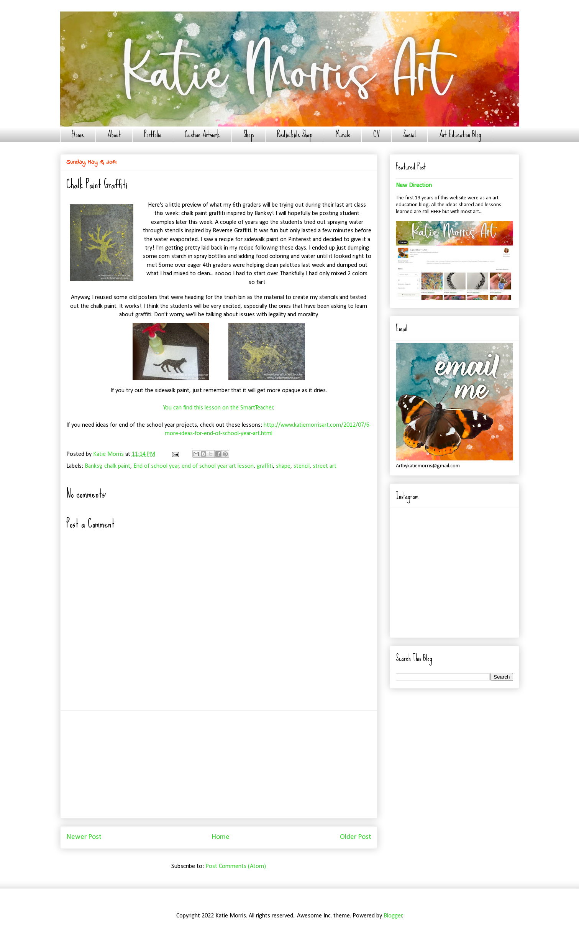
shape (283, 466)
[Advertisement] (218, 764)
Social (409, 134)
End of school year (156, 466)
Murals (343, 134)
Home (78, 134)
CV (376, 134)
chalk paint (117, 466)
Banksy (93, 466)
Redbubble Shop (294, 134)
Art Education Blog (460, 134)
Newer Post (84, 837)
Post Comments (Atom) (235, 866)
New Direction (414, 185)
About (114, 134)
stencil (302, 466)
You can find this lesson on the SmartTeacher (218, 408)
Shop (248, 134)
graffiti (265, 466)
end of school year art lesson (218, 466)
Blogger (393, 916)
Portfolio (152, 134)
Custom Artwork (202, 134)
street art (324, 466)
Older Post (355, 837)
